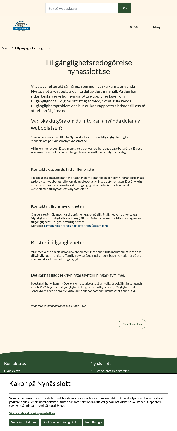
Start (5, 48)
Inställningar (94, 422)
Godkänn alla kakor (24, 422)
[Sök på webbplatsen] (82, 8)
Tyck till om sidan (132, 324)
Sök (124, 8)
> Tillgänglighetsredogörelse (110, 371)
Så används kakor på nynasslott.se (32, 413)
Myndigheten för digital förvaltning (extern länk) (76, 226)
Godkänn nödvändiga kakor (61, 422)
